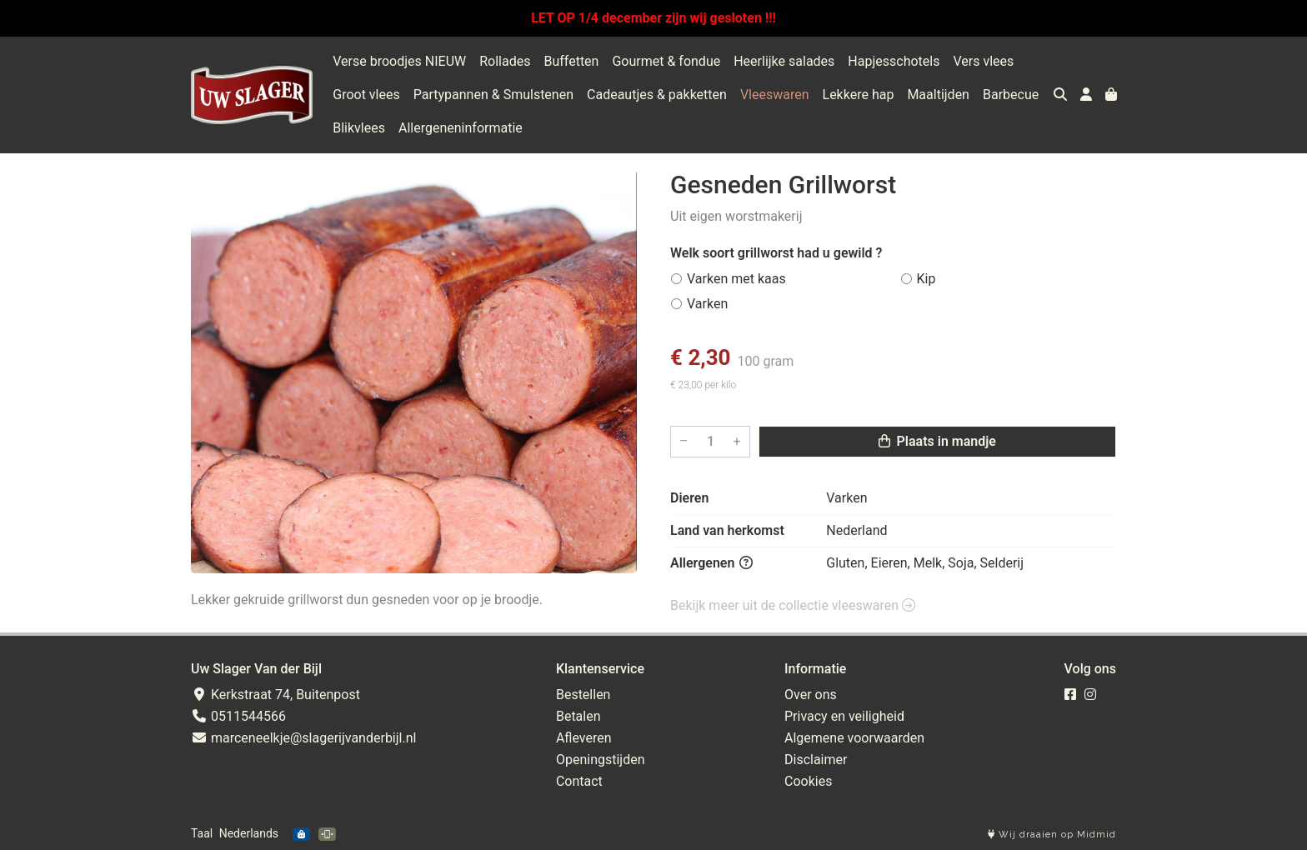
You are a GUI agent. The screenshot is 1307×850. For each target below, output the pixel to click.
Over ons (810, 694)
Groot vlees (366, 94)
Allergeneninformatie (460, 128)
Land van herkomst (727, 530)
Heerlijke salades (784, 61)
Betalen (578, 716)
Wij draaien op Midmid (1052, 834)
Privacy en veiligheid (844, 716)
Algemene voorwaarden (854, 738)
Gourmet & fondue (666, 61)
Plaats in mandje (937, 441)
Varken (707, 304)
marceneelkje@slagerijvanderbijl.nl (303, 738)
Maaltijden (938, 94)
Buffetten (570, 61)
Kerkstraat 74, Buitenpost (275, 694)
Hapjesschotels (893, 61)
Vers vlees (983, 61)
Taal (202, 833)
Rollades (504, 61)
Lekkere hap (858, 94)
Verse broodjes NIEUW (399, 61)
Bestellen (583, 694)
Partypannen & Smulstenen (493, 94)
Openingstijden (600, 760)
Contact (579, 781)
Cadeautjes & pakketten (657, 94)
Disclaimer (815, 760)
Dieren (689, 498)
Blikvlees (359, 128)
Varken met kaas (736, 279)
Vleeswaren (774, 94)
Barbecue (1011, 94)
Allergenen (711, 563)
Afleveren (584, 738)
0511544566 (238, 716)
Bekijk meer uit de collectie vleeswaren (792, 605)
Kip (926, 279)
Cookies (808, 781)
